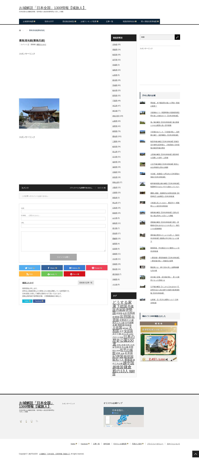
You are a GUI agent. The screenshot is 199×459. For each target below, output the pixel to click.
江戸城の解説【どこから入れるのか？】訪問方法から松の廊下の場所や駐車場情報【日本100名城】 (164, 290)
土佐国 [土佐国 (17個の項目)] (117, 327)
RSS (37, 421)
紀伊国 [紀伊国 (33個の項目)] (117, 356)
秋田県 (114, 55)
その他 (114, 284)
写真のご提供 (137, 444)
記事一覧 (109, 21)
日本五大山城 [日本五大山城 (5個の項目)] (121, 347)
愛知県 (114, 136)
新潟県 (114, 80)
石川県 (114, 157)
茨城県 (114, 85)
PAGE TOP (195, 454)
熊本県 (114, 269)
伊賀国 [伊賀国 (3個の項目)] (119, 313)
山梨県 (114, 121)
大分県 (114, 259)
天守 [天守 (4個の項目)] (121, 331)
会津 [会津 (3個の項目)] (125, 313)
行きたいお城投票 (119, 444)
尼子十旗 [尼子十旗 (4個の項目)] (116, 334)
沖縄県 (114, 279)
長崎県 (114, 254)
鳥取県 (114, 198)
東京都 (114, 111)
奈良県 (114, 177)
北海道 (114, 44)
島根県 (114, 213)
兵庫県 (114, 193)
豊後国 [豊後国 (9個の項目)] (128, 359)
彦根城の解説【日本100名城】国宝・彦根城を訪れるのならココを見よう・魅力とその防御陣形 (164, 225)
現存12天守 (49, 21)
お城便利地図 (29, 21)
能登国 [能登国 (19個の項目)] (128, 356)
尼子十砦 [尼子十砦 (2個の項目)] (124, 334)
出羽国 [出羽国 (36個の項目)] (125, 316)
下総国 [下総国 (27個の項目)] (122, 306)
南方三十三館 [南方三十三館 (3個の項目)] (118, 323)
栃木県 (114, 90)
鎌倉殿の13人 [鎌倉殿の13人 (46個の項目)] (122, 369)
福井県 (114, 162)
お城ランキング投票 (89, 21)
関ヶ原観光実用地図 (150, 21)
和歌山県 (115, 182)
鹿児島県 (115, 274)
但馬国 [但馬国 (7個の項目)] (131, 313)
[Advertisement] (63, 73)
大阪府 (114, 187)
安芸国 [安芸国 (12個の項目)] (128, 331)
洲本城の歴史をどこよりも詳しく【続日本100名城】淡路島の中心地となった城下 (164, 238)
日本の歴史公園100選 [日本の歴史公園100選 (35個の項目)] (123, 340)
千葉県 (114, 101)
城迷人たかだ (41, 44)
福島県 (114, 70)
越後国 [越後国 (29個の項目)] (117, 367)
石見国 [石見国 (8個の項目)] (129, 353)
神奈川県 (115, 116)
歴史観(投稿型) (69, 21)
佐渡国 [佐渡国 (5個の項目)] (115, 317)
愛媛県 (114, 239)
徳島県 (114, 223)
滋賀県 (114, 167)
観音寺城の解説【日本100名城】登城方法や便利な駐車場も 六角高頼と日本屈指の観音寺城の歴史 (164, 145)
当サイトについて (173, 444)
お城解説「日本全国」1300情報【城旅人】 (52, 8)
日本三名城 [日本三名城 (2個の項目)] (121, 345)
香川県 (114, 228)
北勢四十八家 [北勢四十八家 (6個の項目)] (126, 320)
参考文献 (105, 444)
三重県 (114, 141)
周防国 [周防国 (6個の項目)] (121, 325)
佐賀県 (114, 249)
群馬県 (114, 96)
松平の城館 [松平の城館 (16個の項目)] (122, 351)
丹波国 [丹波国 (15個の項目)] (120, 309)
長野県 (114, 126)
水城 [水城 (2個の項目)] (122, 353)
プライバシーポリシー (155, 444)
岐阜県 (114, 147)
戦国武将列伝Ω (130, 21)
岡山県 (114, 203)
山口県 (114, 218)
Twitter (28, 301)
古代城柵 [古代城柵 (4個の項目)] (129, 322)
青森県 (114, 50)
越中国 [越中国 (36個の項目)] (128, 363)
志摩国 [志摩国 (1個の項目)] (131, 334)
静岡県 (114, 131)
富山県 (114, 152)
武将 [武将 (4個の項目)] (118, 353)
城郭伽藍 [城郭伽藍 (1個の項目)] (125, 328)
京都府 (114, 172)
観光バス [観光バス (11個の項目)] (118, 359)
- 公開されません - (30, 215)
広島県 (114, 208)
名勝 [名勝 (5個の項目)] (114, 325)
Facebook (39, 301)
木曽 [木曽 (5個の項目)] (131, 347)
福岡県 (114, 244)
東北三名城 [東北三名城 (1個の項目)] (116, 350)
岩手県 (114, 60)
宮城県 (114, 65)
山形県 (114, 75)
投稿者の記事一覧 (85, 283)
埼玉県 (114, 106)
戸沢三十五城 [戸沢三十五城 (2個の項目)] (117, 337)
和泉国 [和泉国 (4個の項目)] (128, 325)
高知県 (114, 233)
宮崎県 (114, 264)
